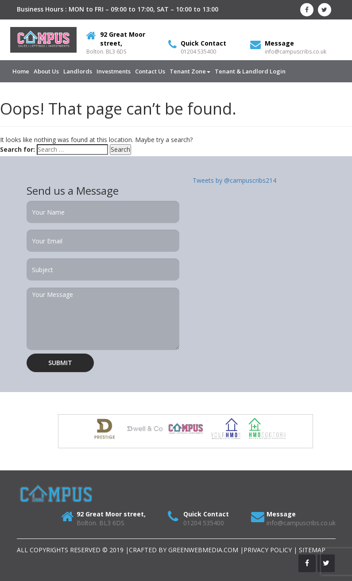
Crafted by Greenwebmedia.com (184, 550)
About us (46, 71)
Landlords (77, 71)
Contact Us (150, 71)
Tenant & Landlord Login (250, 71)
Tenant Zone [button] (190, 71)
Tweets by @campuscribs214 (234, 180)
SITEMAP (312, 550)
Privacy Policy (268, 550)
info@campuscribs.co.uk (295, 51)
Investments (114, 71)
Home (20, 71)
